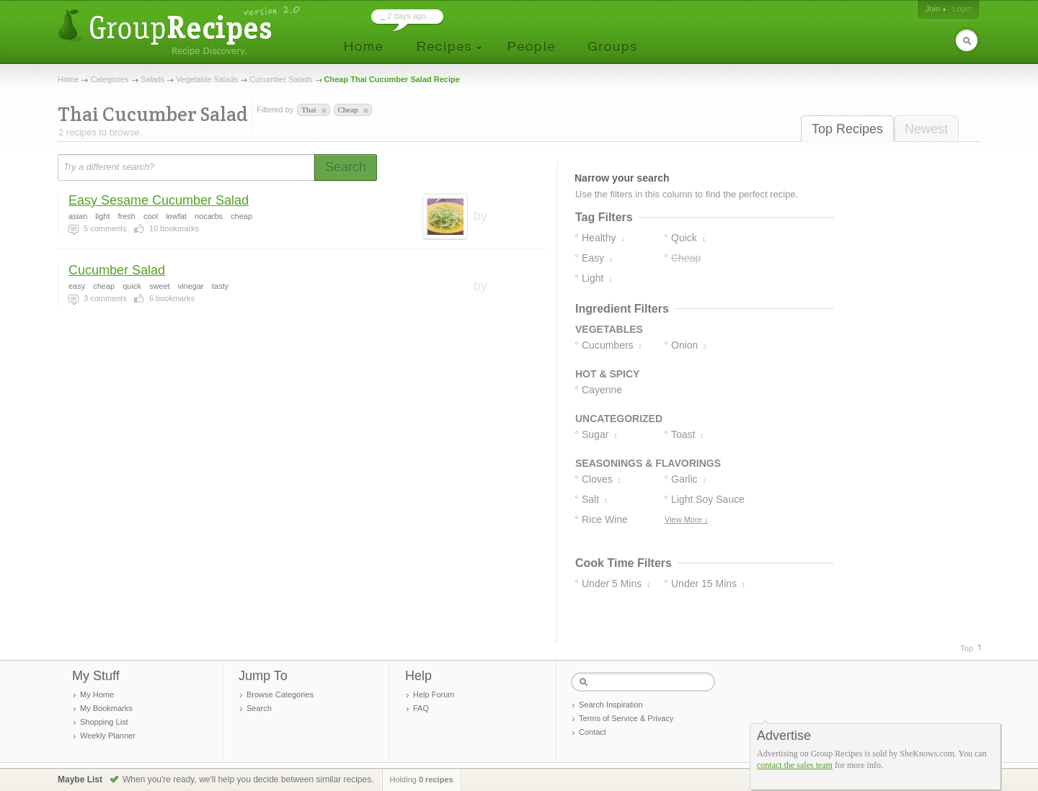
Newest (926, 129)
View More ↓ (686, 519)
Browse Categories (280, 694)
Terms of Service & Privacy (626, 718)
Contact (592, 732)
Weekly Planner (108, 735)
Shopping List (104, 722)
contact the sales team (795, 765)
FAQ (421, 708)
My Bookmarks (106, 708)
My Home (97, 694)
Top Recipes (847, 129)
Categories (109, 79)
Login (962, 8)
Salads (153, 79)
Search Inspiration (611, 704)
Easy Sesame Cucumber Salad (158, 200)
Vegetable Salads (207, 79)
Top (966, 648)
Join (933, 8)
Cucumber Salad (116, 270)
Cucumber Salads (280, 79)
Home (68, 79)
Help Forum (433, 694)
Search (259, 708)
